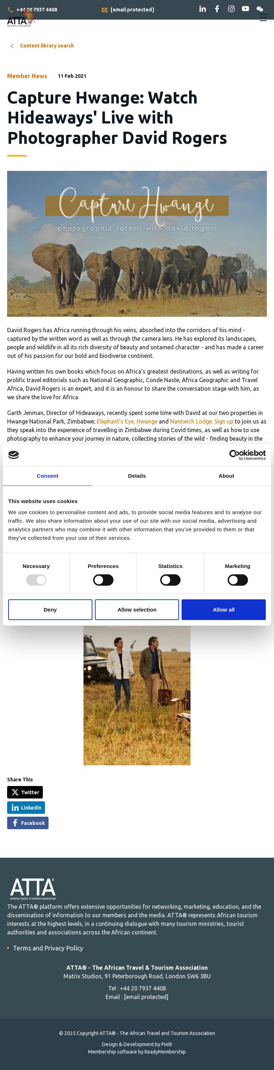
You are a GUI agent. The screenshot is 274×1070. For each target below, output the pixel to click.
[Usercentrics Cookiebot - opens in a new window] (234, 455)
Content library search (47, 46)
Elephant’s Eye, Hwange (127, 421)
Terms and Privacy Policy (48, 948)
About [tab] (226, 475)
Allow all (224, 610)
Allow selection (136, 610)
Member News (27, 76)
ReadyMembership (165, 1052)
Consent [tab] (48, 475)
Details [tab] (137, 475)
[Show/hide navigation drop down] (263, 17)
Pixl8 (166, 1044)
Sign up (223, 421)
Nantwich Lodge (191, 421)
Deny (50, 610)
